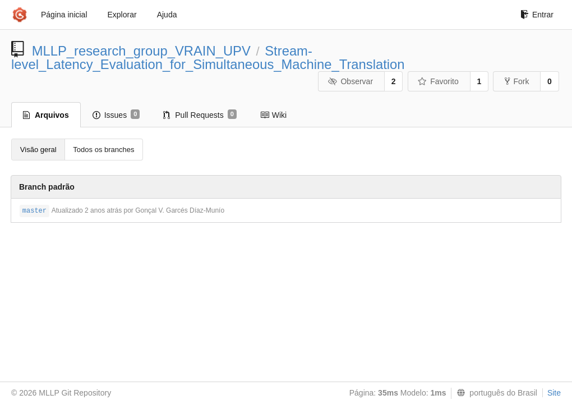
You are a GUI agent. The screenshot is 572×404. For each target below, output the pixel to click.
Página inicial (64, 14)
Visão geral (38, 149)
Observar (350, 81)
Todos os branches (103, 149)
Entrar (536, 14)
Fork (517, 81)
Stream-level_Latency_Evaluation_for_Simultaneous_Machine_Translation (208, 57)
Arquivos (46, 115)
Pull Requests (200, 114)
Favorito (438, 81)
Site (554, 392)
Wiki (273, 115)
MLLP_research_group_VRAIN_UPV (141, 50)
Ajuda (167, 14)
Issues (116, 114)
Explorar (122, 14)
